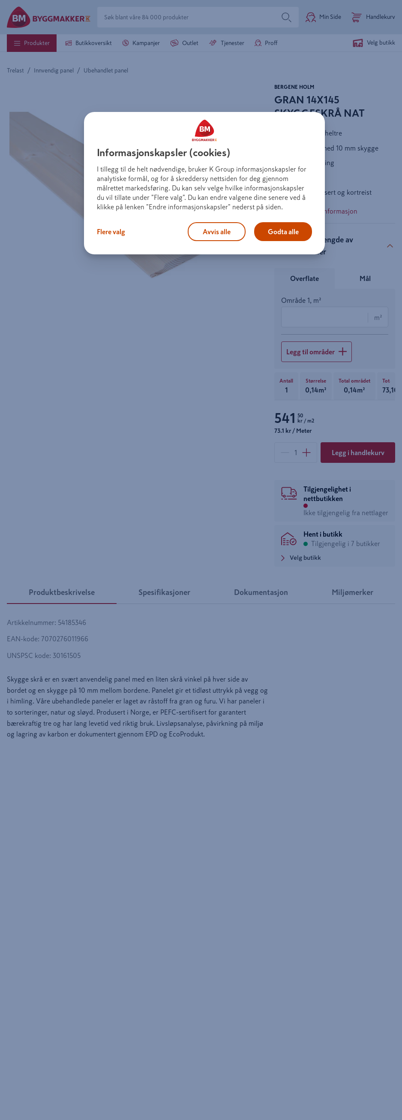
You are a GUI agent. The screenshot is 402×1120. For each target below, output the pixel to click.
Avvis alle (217, 231)
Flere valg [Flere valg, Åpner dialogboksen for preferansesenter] (111, 231)
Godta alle (283, 231)
